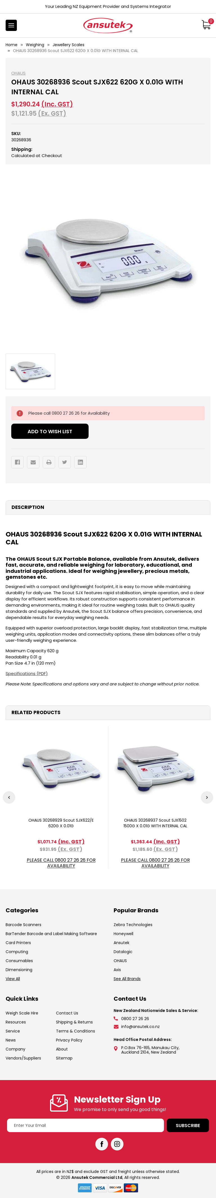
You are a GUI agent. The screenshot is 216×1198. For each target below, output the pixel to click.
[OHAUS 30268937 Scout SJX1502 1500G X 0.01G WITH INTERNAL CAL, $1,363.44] (155, 767)
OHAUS (120, 961)
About (62, 1049)
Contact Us (67, 1013)
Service (13, 1031)
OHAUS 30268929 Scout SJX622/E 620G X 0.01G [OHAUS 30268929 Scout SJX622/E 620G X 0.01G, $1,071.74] (61, 823)
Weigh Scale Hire (22, 1013)
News (11, 1040)
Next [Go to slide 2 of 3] (207, 797)
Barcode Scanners (23, 924)
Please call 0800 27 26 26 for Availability (61, 863)
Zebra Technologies (133, 924)
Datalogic (123, 952)
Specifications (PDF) (27, 673)
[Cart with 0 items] (206, 24)
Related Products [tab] (36, 712)
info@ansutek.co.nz (140, 1026)
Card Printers (18, 943)
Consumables (19, 961)
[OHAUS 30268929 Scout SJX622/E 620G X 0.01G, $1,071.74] (61, 767)
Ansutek (121, 943)
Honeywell (123, 934)
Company (15, 1049)
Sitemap (64, 1058)
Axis (117, 970)
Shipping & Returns (74, 1022)
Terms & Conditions (75, 1031)
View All (13, 979)
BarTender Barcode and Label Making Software (51, 934)
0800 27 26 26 (135, 1019)
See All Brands (127, 979)
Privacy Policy (69, 1040)
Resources (16, 1022)
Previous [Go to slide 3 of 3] (9, 797)
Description (28, 507)
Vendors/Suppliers (23, 1058)
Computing (17, 952)
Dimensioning (19, 970)
